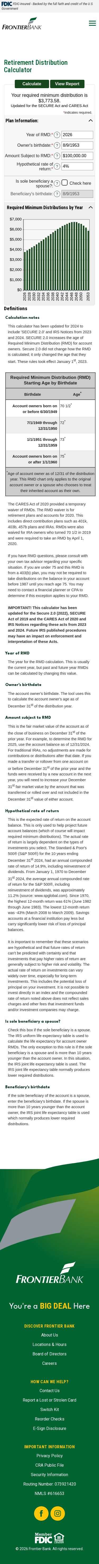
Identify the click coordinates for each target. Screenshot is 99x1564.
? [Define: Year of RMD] (57, 135)
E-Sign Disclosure (49, 1428)
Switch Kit (49, 1409)
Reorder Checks (49, 1419)
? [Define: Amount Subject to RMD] (57, 156)
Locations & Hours (49, 1344)
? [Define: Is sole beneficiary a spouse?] (57, 183)
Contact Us (50, 1390)
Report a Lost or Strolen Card (49, 1400)
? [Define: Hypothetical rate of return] (57, 166)
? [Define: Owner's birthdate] (57, 145)
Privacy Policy (49, 1455)
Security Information (49, 1474)
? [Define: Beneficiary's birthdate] (57, 194)
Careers (49, 1363)
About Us (49, 1335)
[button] (49, 120)
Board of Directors (49, 1353)
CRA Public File (49, 1465)
